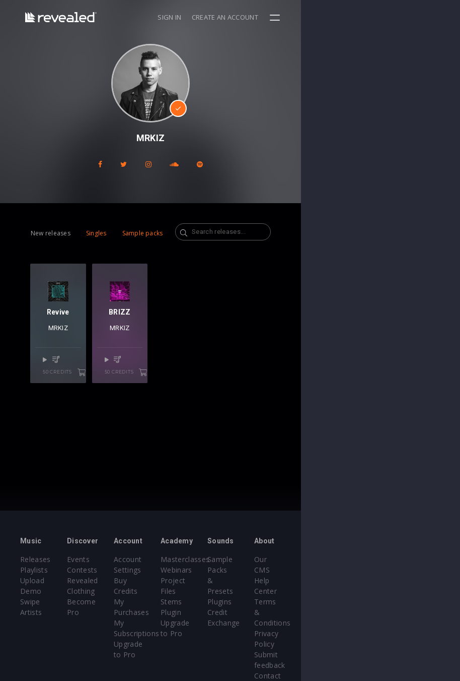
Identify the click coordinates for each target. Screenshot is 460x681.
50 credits (91, 399)
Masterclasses (264, 559)
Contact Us (405, 633)
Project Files (261, 580)
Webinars (256, 570)
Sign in (328, 17)
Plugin (250, 601)
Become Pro (115, 601)
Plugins (326, 580)
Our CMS (402, 559)
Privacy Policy (410, 601)
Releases (35, 559)
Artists (31, 601)
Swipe (30, 591)
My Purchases (190, 591)
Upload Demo (44, 580)
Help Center (407, 570)
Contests (109, 570)
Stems (251, 591)
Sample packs (142, 233)
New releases (50, 233)
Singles (96, 233)
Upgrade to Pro (193, 623)
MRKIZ (78, 368)
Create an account (384, 17)
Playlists (34, 570)
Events (105, 559)
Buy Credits (186, 580)
